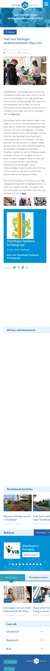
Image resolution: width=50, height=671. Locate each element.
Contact (9, 669)
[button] (9, 564)
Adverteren (10, 662)
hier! (24, 193)
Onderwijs (10, 32)
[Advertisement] (25, 300)
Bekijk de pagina (31, 554)
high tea (15, 114)
